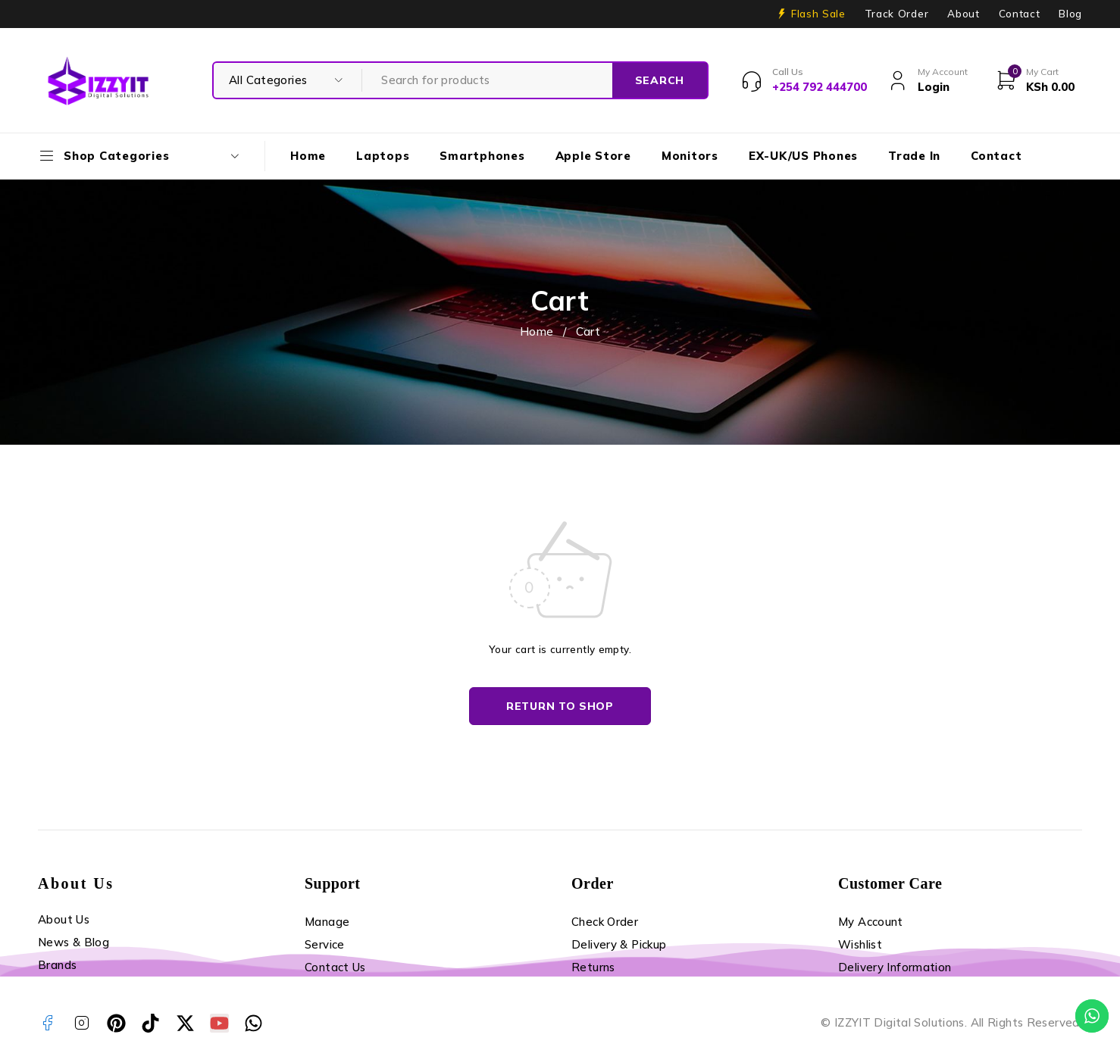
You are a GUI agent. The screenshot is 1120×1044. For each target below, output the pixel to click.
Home (537, 331)
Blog (1070, 14)
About (963, 14)
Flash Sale (818, 14)
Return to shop (560, 706)
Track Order (896, 14)
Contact (1019, 14)
